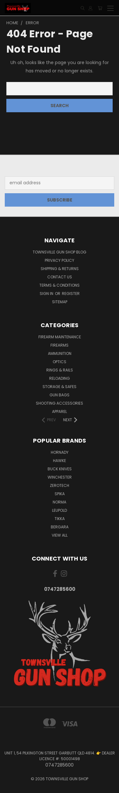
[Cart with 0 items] (100, 8)
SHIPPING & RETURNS (60, 268)
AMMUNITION (59, 353)
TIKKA (60, 518)
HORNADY (60, 452)
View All (60, 535)
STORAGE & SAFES (59, 386)
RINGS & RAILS (59, 370)
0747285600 (59, 589)
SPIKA (60, 493)
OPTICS (59, 361)
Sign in (47, 293)
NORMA (59, 502)
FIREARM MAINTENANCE (59, 337)
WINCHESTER (60, 477)
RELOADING (59, 378)
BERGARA (60, 527)
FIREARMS (59, 345)
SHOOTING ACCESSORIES (59, 403)
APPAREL (59, 411)
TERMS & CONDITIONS (59, 285)
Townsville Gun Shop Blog (59, 252)
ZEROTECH (59, 485)
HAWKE (59, 460)
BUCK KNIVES (60, 469)
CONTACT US (59, 277)
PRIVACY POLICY (59, 260)
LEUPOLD (59, 510)
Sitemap (59, 302)
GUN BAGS (59, 395)
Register (71, 293)
